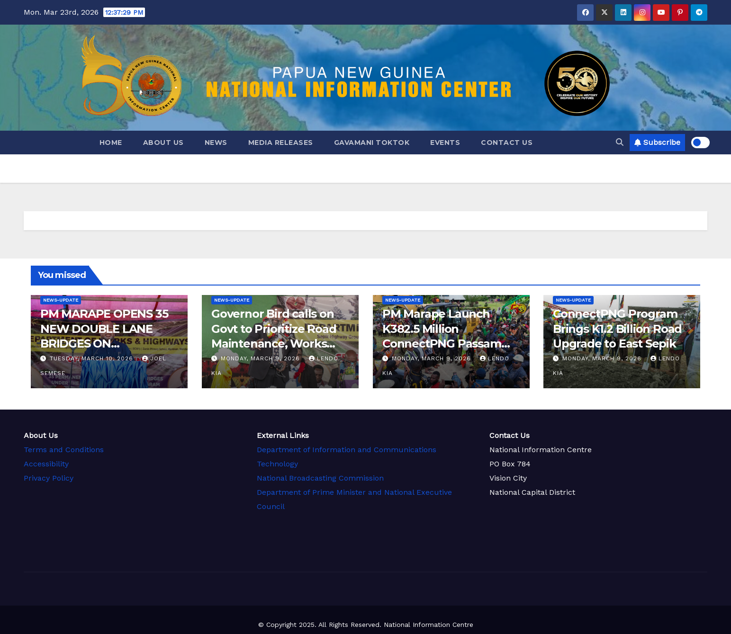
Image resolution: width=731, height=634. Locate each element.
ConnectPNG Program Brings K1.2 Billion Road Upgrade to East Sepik (617, 328)
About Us (163, 142)
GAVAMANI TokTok (372, 142)
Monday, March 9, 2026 (261, 358)
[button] (619, 142)
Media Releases (280, 142)
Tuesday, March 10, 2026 (92, 358)
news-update (60, 300)
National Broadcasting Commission (319, 477)
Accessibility (45, 463)
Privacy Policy (48, 477)
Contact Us (506, 142)
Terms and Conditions (63, 449)
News (216, 142)
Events (445, 142)
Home (110, 142)
